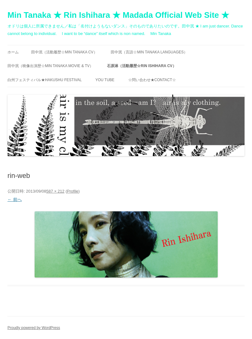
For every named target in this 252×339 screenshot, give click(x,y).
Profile (72, 191)
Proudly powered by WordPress (33, 328)
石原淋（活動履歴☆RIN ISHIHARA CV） (141, 66)
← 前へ (14, 199)
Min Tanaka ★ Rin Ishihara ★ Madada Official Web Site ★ (118, 15)
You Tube (104, 80)
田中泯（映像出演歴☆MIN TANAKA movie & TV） (50, 66)
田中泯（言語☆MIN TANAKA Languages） (149, 52)
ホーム (13, 52)
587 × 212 (55, 191)
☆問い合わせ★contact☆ (152, 80)
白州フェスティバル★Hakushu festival (44, 80)
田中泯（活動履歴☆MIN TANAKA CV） (64, 52)
